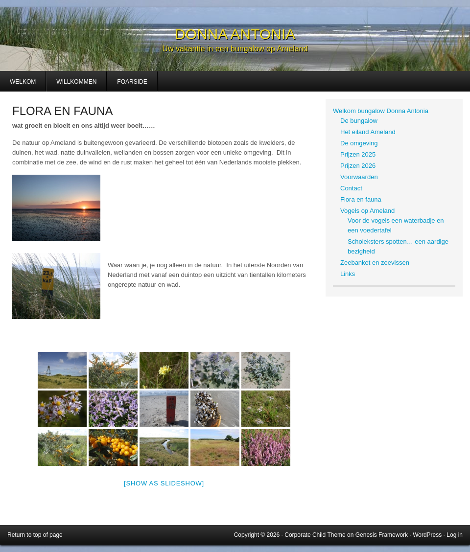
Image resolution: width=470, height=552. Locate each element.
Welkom (23, 81)
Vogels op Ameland (367, 210)
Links (347, 273)
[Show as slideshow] (164, 483)
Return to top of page (35, 534)
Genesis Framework (381, 534)
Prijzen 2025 (358, 154)
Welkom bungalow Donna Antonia (380, 111)
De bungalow (358, 120)
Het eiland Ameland (368, 132)
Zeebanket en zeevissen (374, 262)
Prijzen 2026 (358, 165)
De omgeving (359, 143)
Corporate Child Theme (315, 534)
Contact (351, 188)
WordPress (427, 534)
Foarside (132, 81)
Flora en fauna (360, 199)
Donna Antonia (235, 34)
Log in (454, 534)
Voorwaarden (359, 177)
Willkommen (76, 81)
